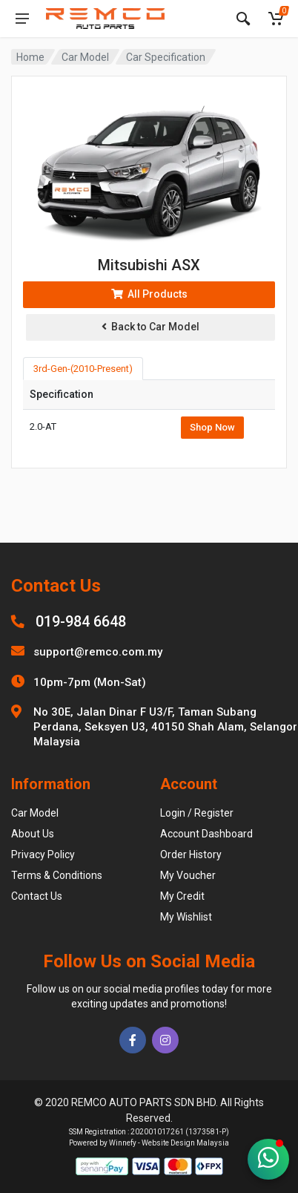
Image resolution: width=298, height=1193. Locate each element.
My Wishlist (186, 917)
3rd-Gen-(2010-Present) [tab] (83, 368)
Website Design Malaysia (185, 1143)
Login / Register (197, 813)
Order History (191, 854)
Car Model (85, 57)
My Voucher (188, 875)
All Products (149, 294)
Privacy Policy (43, 854)
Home (30, 57)
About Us (32, 834)
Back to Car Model (150, 327)
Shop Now (212, 427)
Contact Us (36, 896)
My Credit (182, 896)
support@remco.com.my (97, 651)
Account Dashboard (206, 834)
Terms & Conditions (56, 875)
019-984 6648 (81, 621)
